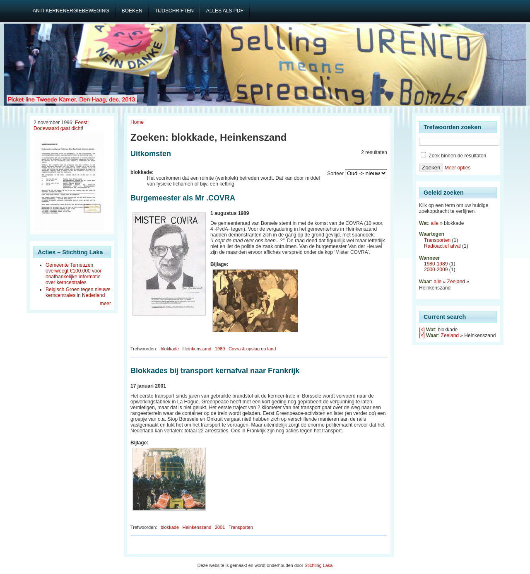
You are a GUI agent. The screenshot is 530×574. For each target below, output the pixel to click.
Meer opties (458, 168)
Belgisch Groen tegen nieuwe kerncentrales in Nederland (78, 292)
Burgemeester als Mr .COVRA (182, 198)
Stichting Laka (318, 565)
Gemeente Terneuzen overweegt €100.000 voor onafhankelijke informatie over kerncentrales (73, 273)
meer (105, 303)
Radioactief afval (442, 246)
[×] (422, 330)
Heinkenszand (197, 348)
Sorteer (335, 173)
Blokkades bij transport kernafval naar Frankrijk (214, 371)
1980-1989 (436, 264)
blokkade (170, 348)
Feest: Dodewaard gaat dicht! (61, 125)
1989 (220, 348)
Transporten (241, 527)
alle (434, 223)
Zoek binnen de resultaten (453, 156)
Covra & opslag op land (252, 348)
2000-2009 (436, 270)
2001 (220, 527)
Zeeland (456, 282)
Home (137, 122)
